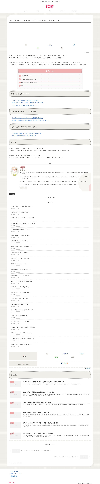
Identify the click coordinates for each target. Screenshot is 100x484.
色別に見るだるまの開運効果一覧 (19, 313)
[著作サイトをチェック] (21, 185)
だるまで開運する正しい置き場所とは (20, 284)
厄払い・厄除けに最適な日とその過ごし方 (24, 133)
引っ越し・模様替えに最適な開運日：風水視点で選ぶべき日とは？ (30, 118)
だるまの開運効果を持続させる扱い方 (20, 226)
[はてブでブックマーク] (50, 45)
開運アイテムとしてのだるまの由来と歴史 (21, 330)
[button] (77, 45)
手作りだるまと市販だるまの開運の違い (21, 290)
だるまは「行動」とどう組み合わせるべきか (22, 203)
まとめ (22, 83)
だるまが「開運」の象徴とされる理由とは (21, 342)
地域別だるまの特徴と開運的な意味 (19, 295)
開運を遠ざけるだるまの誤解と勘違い (20, 209)
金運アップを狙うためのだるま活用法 (20, 255)
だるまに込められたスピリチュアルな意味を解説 (23, 336)
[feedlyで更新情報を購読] (23, 185)
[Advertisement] (50, 33)
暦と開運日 (12, 191)
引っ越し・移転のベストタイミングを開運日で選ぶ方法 (27, 115)
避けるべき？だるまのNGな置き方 (19, 261)
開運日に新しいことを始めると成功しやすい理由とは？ (27, 100)
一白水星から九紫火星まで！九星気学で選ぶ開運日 (26, 130)
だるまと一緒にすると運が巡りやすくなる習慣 (22, 215)
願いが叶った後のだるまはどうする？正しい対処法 (23, 221)
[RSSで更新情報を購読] (26, 185)
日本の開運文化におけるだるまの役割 (20, 318)
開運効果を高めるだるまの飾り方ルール (21, 267)
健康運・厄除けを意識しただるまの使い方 (21, 244)
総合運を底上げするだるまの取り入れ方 (21, 232)
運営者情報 (14, 474)
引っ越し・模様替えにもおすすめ (29, 76)
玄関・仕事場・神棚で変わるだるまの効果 (21, 278)
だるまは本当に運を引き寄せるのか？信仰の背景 (23, 324)
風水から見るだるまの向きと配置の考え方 (21, 272)
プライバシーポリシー (17, 472)
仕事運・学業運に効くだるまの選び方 (20, 249)
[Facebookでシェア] (36, 45)
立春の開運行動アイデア (27, 72)
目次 (49, 67)
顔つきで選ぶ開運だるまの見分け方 (19, 301)
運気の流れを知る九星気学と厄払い (29, 79)
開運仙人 (23, 167)
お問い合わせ (14, 470)
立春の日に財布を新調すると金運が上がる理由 (25, 97)
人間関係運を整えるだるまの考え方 (19, 238)
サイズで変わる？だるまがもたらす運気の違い (22, 307)
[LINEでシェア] (63, 45)
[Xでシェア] (22, 45)
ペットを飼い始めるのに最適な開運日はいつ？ (25, 102)
